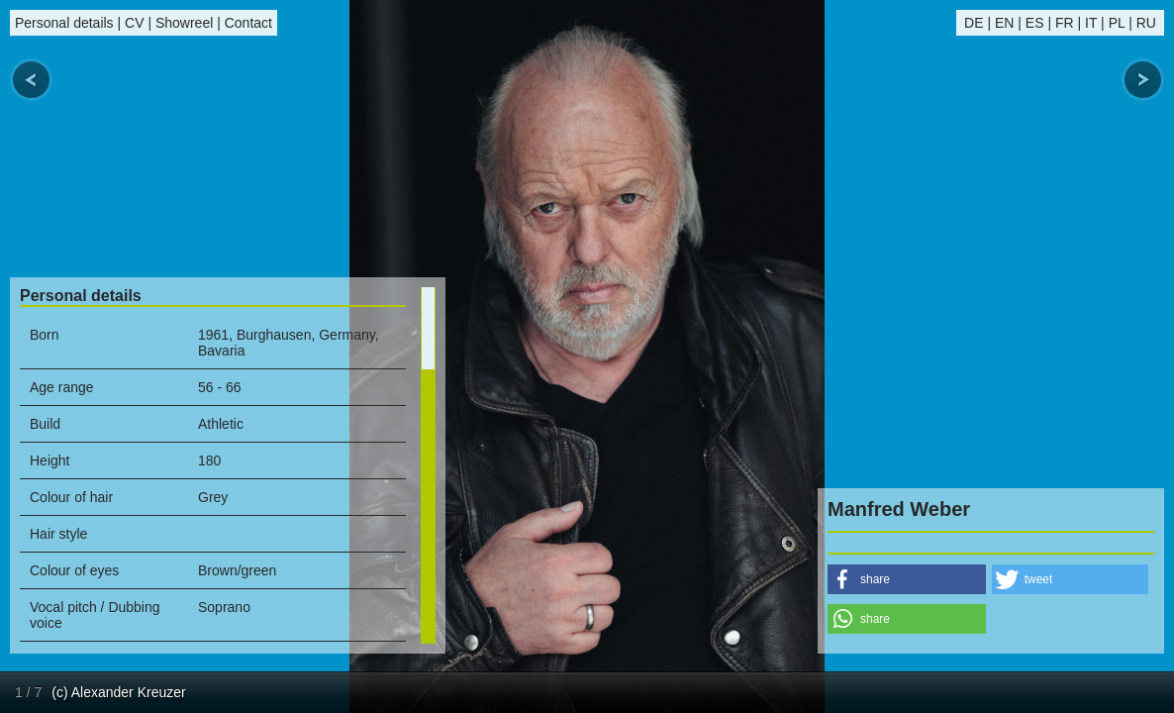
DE (973, 23)
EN (1004, 23)
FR (1064, 23)
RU (1146, 23)
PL (1117, 23)
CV (134, 23)
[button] (907, 579)
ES (1035, 23)
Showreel (184, 23)
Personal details (64, 23)
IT (1091, 23)
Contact (248, 23)
